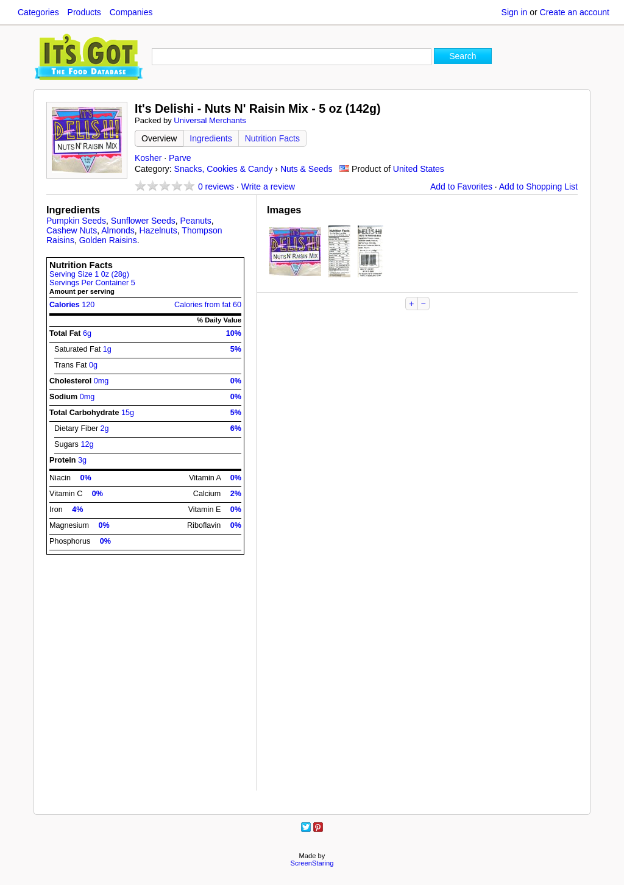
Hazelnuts (158, 230)
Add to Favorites (461, 186)
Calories (71, 304)
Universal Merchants (210, 120)
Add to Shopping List (538, 186)
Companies (131, 12)
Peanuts (195, 221)
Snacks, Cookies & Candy (223, 169)
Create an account (574, 12)
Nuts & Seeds (306, 169)
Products (84, 12)
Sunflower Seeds (143, 221)
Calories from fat (207, 304)
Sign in (515, 12)
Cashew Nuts (71, 230)
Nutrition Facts (272, 138)
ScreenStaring (312, 863)
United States (418, 169)
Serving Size (89, 274)
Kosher (148, 158)
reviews (216, 186)
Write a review (268, 186)
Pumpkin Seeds (76, 221)
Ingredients (211, 138)
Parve (180, 158)
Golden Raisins (108, 240)
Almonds (117, 230)
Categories (38, 12)
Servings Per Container (92, 283)
